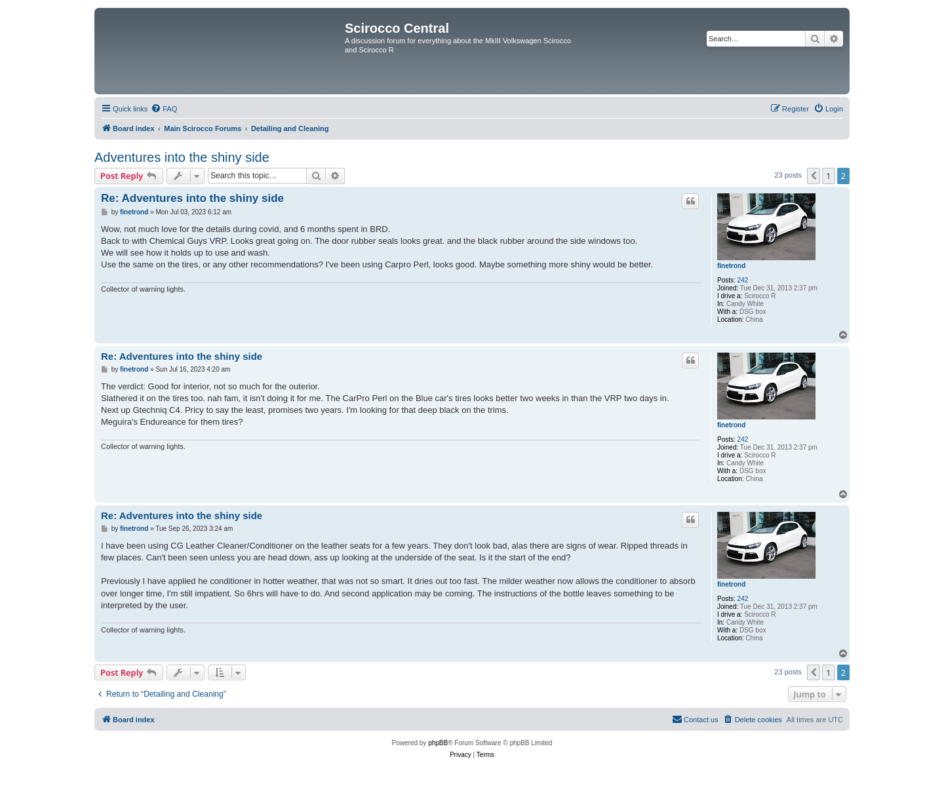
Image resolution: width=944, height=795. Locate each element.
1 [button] (828, 176)
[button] (813, 176)
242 (743, 280)
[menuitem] (164, 109)
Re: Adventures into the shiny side (192, 198)
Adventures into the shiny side (181, 157)
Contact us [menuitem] (695, 719)
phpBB (438, 743)
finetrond (731, 265)
